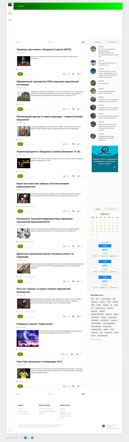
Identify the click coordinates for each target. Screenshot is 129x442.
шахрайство (108, 332)
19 (105, 228)
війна (116, 305)
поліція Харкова (96, 323)
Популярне (98, 42)
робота (106, 329)
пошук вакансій (96, 326)
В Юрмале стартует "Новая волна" (35, 324)
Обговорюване (112, 42)
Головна (21, 69)
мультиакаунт (104, 320)
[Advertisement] (68, 23)
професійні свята (96, 329)
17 (97, 228)
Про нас (62, 418)
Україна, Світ (23, 171)
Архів (112, 209)
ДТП (97, 299)
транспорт (94, 332)
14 (113, 226)
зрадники (109, 314)
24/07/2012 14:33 (21, 155)
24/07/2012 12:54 (21, 225)
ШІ (111, 305)
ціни (101, 332)
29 (117, 231)
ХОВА (93, 305)
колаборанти (95, 317)
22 (117, 228)
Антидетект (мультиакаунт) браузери (47, 412)
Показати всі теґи (95, 339)
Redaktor (67, 74)
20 (109, 228)
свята (112, 329)
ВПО (92, 299)
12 (105, 226)
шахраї (116, 332)
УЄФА (108, 302)
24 (97, 231)
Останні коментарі (23, 413)
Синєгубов (94, 302)
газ (92, 308)
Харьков (105, 305)
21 (113, 228)
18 (100, 228)
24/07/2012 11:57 (21, 295)
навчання (114, 320)
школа (93, 335)
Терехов (102, 302)
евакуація (94, 311)
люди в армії (112, 317)
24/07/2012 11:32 (21, 365)
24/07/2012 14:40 (21, 123)
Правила (62, 409)
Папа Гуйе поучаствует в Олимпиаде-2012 (39, 361)
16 (92, 228)
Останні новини (22, 411)
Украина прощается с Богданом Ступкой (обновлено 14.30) (48, 151)
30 (92, 234)
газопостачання (100, 308)
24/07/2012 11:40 (21, 327)
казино (116, 314)
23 (92, 231)
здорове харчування (97, 314)
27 (109, 231)
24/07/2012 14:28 (21, 190)
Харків (21, 104)
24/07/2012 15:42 (21, 52)
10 (97, 226)
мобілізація (94, 320)
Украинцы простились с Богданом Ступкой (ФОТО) (44, 49)
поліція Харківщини (109, 323)
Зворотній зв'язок (65, 416)
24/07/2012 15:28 (21, 88)
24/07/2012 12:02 (21, 260)
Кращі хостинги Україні (46, 409)
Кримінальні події (29, 206)
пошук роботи (107, 326)
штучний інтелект (103, 335)
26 (105, 231)
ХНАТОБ (115, 302)
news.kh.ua (21, 6)
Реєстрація (63, 411)
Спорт (26, 381)
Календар (97, 209)
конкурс (103, 317)
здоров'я (102, 311)
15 (117, 226)
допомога (110, 308)
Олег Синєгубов (105, 299)
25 (100, 231)
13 (109, 226)
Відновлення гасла (65, 413)
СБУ (114, 299)
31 (97, 234)
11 (100, 226)
